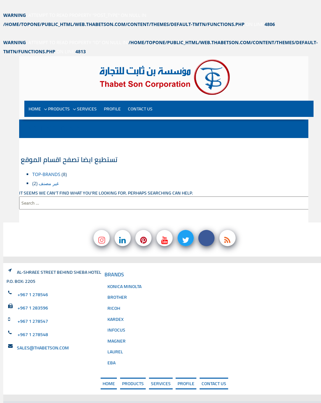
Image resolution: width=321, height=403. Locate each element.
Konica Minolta (124, 271)
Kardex (115, 303)
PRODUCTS (59, 93)
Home (35, 93)
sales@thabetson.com (43, 332)
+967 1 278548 (33, 319)
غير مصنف (49, 168)
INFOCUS (116, 314)
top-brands (46, 159)
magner (116, 325)
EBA (111, 347)
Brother (117, 282)
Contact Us (140, 93)
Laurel (115, 336)
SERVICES (87, 93)
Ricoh (113, 293)
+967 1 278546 (33, 279)
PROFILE (112, 93)
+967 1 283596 (33, 292)
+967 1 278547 (33, 305)
